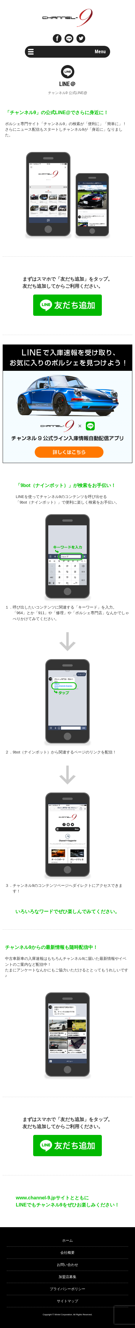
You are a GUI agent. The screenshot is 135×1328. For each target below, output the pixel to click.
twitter (80, 38)
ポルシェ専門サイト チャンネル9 (67, 17)
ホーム (67, 1240)
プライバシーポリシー (67, 1289)
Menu (100, 51)
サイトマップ (67, 1301)
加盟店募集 (67, 1277)
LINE (69, 38)
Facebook (57, 38)
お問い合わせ (67, 1265)
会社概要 (67, 1253)
